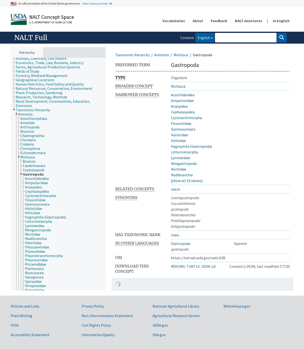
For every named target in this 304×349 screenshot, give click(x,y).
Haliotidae (179, 134)
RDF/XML (178, 266)
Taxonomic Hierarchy (132, 54)
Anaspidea (179, 106)
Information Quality (98, 334)
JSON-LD (208, 266)
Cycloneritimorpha (186, 117)
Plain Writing (21, 315)
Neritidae (178, 169)
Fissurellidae (181, 123)
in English (281, 20)
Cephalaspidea (183, 112)
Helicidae (178, 140)
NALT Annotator (248, 20)
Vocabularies (173, 20)
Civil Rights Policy (96, 325)
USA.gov (159, 334)
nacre (175, 189)
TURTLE (193, 266)
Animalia (161, 54)
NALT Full (30, 37)
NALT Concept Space (51, 17)
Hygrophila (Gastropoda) (191, 146)
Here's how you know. (95, 3)
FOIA (15, 325)
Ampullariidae (182, 100)
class (175, 235)
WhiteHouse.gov (236, 306)
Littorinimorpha (184, 152)
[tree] (58, 174)
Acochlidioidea (183, 94)
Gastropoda (180, 243)
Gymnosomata (183, 129)
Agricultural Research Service (176, 315)
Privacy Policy (93, 306)
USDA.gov (160, 325)
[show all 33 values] (187, 180)
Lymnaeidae (180, 157)
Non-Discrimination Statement (107, 315)
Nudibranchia (182, 174)
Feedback (219, 20)
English (202, 37)
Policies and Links (25, 306)
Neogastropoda (184, 163)
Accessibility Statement (30, 334)
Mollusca (181, 54)
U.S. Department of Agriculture (50, 22)
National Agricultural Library (175, 306)
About (198, 20)
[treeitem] (43, 58)
